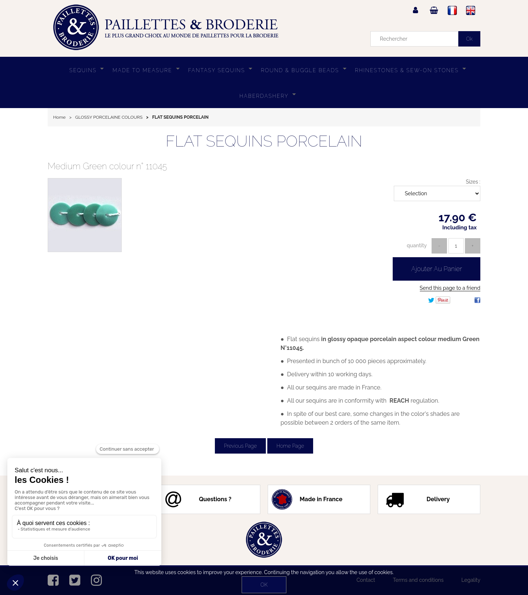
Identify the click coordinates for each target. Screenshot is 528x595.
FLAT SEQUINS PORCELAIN (264, 141)
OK (263, 585)
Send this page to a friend (450, 288)
